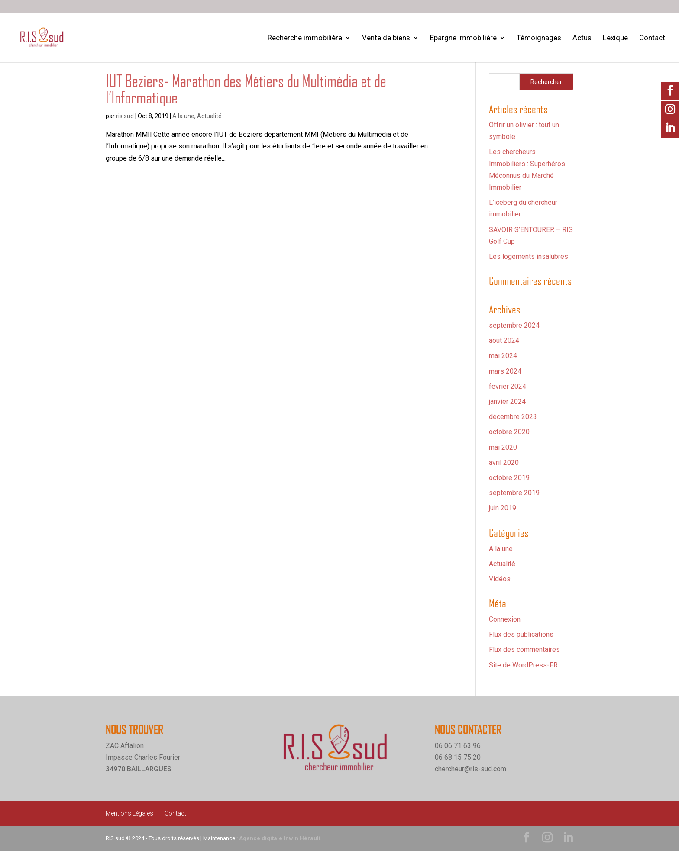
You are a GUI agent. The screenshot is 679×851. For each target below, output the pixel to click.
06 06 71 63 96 (458, 745)
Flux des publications (521, 634)
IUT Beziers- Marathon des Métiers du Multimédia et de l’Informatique (246, 89)
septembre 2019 (514, 493)
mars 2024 (505, 371)
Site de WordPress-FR (523, 665)
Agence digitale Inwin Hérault (279, 838)
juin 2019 (502, 508)
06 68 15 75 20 (458, 757)
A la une (183, 116)
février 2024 (507, 386)
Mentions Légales (129, 813)
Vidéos (500, 579)
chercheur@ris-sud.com (470, 769)
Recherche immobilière (305, 38)
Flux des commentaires (524, 649)
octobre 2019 (509, 478)
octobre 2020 (509, 432)
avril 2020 (504, 462)
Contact (652, 38)
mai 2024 (503, 355)
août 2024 (504, 340)
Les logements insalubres (528, 256)
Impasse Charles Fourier (143, 757)
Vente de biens (386, 38)
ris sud (125, 116)
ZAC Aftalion (125, 745)
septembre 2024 (514, 325)
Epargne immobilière (463, 38)
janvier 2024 (507, 401)
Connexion (505, 619)
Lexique (615, 38)
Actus (582, 38)
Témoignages (539, 38)
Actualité (209, 116)
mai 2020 (503, 447)
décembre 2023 (513, 417)
